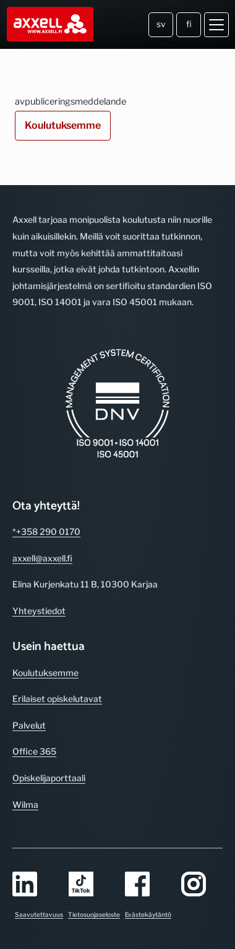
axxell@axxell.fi (42, 558)
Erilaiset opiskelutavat (57, 698)
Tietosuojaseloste (94, 914)
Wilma (25, 804)
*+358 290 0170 (46, 531)
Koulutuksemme (63, 125)
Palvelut (29, 725)
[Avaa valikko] (216, 24)
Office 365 (34, 751)
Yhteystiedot (39, 610)
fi (189, 24)
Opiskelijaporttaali (48, 778)
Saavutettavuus (39, 914)
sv (161, 24)
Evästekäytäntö (148, 914)
